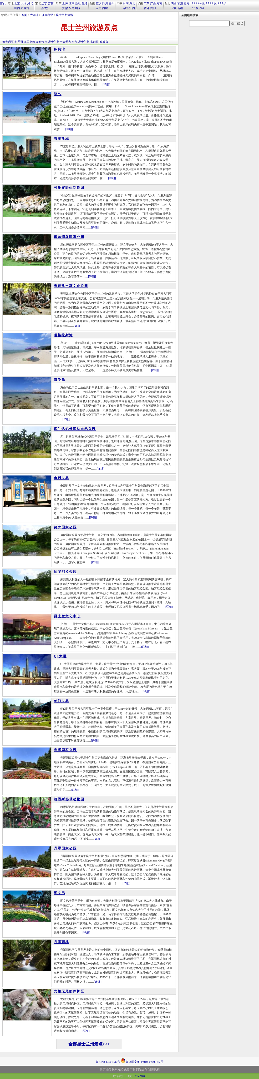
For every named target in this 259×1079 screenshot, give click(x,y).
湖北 (132, 3)
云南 (99, 8)
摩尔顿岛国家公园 (69, 237)
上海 (65, 3)
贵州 (111, 3)
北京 (17, 3)
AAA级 (221, 3)
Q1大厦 (60, 656)
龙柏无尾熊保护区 (69, 991)
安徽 (65, 8)
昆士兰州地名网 (88, 42)
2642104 (140, 1076)
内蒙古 (25, 8)
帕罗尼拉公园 (65, 572)
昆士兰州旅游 (64, 15)
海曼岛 (59, 379)
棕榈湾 (59, 49)
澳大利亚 (47, 15)
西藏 (105, 8)
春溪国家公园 (65, 750)
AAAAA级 (198, 3)
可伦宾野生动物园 (69, 187)
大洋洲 (34, 15)
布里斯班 (29, 42)
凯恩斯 (19, 42)
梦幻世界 (61, 701)
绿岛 (57, 94)
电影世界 (61, 478)
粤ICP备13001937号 (108, 1062)
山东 (78, 8)
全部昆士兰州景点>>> (89, 1044)
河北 (30, 3)
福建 (71, 8)
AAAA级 (211, 3)
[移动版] (104, 42)
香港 (146, 8)
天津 (23, 3)
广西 (153, 3)
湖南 (126, 8)
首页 (3, 3)
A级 (201, 8)
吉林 (51, 3)
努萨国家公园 (65, 527)
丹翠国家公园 (65, 848)
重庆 (99, 3)
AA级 (195, 8)
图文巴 (59, 893)
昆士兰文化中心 (67, 616)
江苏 (71, 3)
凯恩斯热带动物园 (69, 799)
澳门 (153, 8)
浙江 (78, 3)
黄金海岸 (41, 42)
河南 (126, 3)
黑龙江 (45, 8)
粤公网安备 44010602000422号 (142, 1060)
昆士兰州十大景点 (59, 42)
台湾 (84, 3)
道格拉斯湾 (63, 335)
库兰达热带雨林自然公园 (75, 429)
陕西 (174, 3)
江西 (132, 8)
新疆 (180, 8)
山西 (17, 8)
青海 (186, 3)
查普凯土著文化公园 (71, 286)
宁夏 (174, 8)
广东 (146, 3)
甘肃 (180, 3)
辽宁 (44, 3)
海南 (159, 3)
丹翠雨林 (61, 942)
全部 (74, 42)
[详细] (106, 84)
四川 (105, 3)
